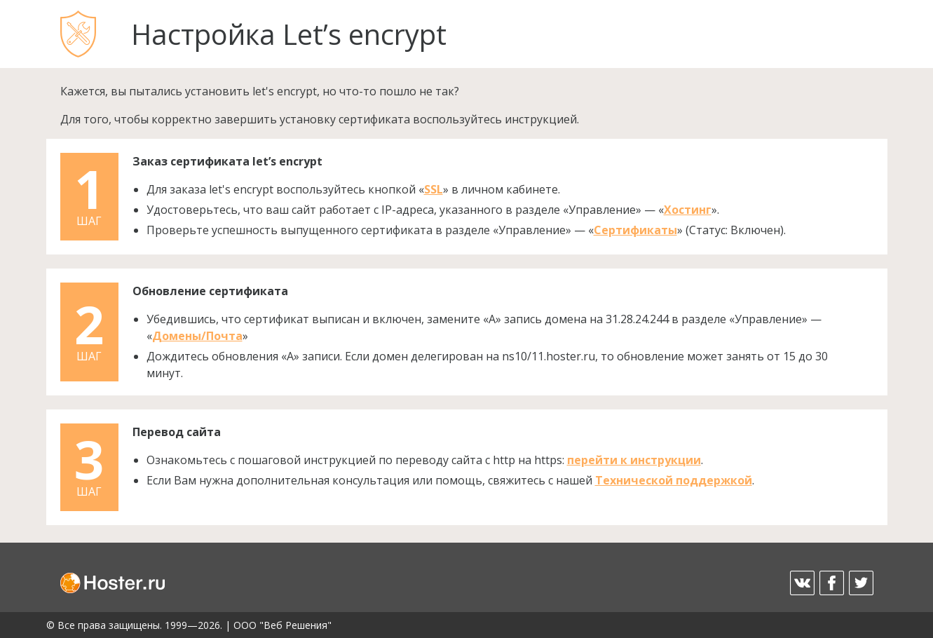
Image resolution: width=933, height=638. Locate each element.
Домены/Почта (197, 336)
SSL (433, 189)
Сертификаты (635, 230)
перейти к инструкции (634, 460)
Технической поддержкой (673, 480)
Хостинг (687, 209)
